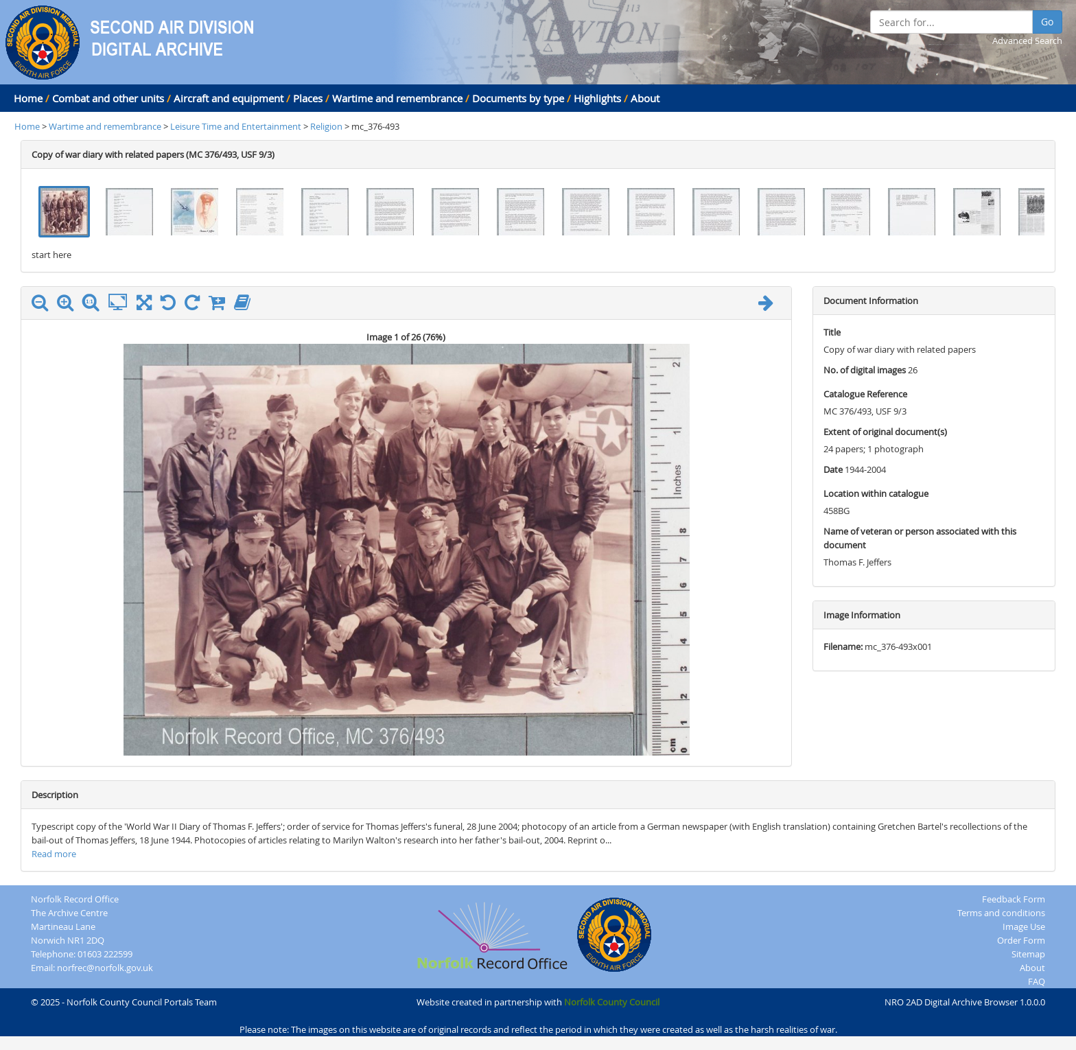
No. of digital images (864, 370)
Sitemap (1028, 954)
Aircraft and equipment (228, 98)
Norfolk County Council (611, 1002)
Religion (326, 126)
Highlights (597, 98)
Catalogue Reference (865, 394)
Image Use (1024, 926)
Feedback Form (1013, 899)
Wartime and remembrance (397, 98)
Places (308, 98)
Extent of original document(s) (885, 431)
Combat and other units (108, 98)
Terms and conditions (1001, 913)
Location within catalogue (875, 493)
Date (833, 469)
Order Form (1021, 940)
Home (28, 98)
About (645, 98)
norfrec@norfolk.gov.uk (105, 967)
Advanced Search (1027, 40)
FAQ (1036, 981)
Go (1047, 21)
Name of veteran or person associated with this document (919, 538)
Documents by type (518, 98)
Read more (54, 854)
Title (832, 332)
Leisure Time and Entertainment (236, 126)
